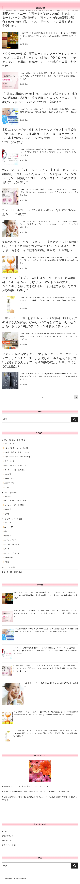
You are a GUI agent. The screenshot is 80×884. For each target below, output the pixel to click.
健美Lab (40, 8)
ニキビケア (8, 527)
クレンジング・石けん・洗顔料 (16, 448)
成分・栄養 (8, 557)
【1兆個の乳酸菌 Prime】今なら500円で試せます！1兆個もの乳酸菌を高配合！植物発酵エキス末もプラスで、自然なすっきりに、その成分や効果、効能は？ (39, 98)
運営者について (7, 836)
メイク (6, 549)
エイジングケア (10, 540)
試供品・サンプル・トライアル (13, 440)
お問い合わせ (7, 840)
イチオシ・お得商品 (9, 493)
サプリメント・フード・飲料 (15, 501)
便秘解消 (7, 474)
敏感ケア (7, 536)
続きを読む (24, 44)
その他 (6, 487)
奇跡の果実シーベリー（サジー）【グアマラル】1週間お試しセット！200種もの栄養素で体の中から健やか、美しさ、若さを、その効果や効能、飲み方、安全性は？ (40, 246)
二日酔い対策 (9, 483)
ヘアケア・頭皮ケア (11, 553)
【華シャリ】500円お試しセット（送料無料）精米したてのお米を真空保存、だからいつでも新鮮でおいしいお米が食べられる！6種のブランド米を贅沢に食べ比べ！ (40, 322)
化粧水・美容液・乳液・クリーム (17, 452)
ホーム (4, 831)
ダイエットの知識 (8, 567)
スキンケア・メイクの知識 (12, 519)
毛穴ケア (7, 531)
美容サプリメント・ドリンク (15, 465)
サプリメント (9, 461)
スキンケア (8, 496)
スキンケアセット (11, 444)
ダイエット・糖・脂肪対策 (14, 470)
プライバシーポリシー (10, 845)
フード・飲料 (9, 478)
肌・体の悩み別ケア (11, 544)
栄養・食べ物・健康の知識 (12, 572)
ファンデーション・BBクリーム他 (17, 457)
